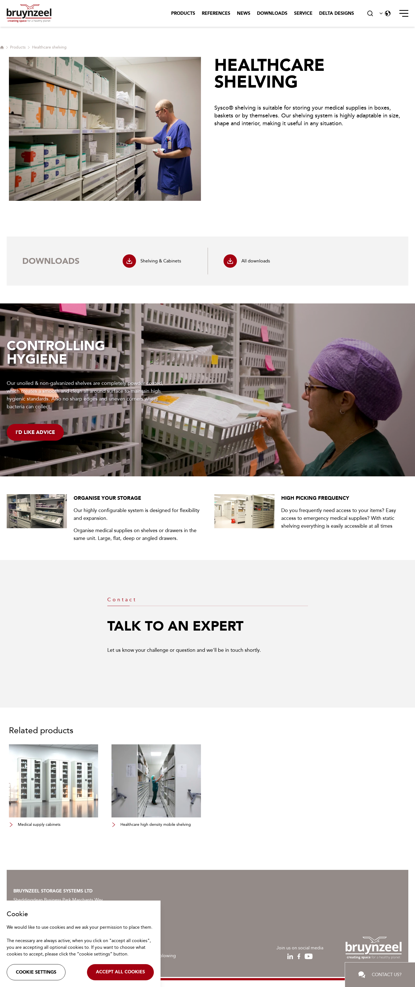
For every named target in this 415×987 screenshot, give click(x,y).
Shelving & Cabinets (152, 261)
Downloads (272, 13)
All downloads (247, 261)
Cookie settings (36, 972)
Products (183, 13)
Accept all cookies (120, 971)
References (216, 13)
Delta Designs (336, 13)
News (243, 13)
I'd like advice (35, 432)
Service (303, 13)
